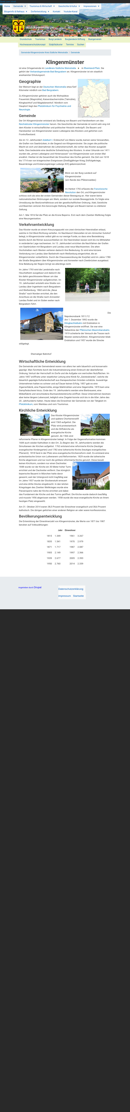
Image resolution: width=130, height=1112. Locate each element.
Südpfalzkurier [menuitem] (56, 44)
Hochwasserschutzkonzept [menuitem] (33, 44)
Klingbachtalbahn (73, 323)
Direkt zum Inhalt (8, 1)
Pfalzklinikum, (26, 404)
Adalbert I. (48, 140)
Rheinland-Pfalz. (92, 68)
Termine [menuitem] (70, 44)
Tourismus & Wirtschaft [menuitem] (41, 7)
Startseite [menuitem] (78, 595)
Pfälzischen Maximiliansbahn (94, 330)
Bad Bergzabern (50, 90)
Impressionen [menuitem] (91, 7)
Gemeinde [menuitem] (19, 7)
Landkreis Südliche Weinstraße (60, 68)
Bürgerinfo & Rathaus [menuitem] (15, 12)
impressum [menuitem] (64, 595)
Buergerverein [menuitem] (94, 39)
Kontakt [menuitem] (56, 11)
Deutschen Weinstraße (54, 86)
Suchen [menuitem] (80, 44)
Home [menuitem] (7, 6)
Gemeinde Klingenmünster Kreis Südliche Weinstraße (44, 52)
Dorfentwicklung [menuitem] (39, 12)
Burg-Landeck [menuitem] (55, 39)
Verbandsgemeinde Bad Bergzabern (48, 71)
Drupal (38, 587)
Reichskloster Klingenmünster (34, 124)
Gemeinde (75, 52)
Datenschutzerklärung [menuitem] (70, 589)
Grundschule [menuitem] (26, 39)
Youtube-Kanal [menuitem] (70, 11)
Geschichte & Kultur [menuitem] (68, 7)
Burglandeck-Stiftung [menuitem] (75, 39)
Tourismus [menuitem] (40, 39)
